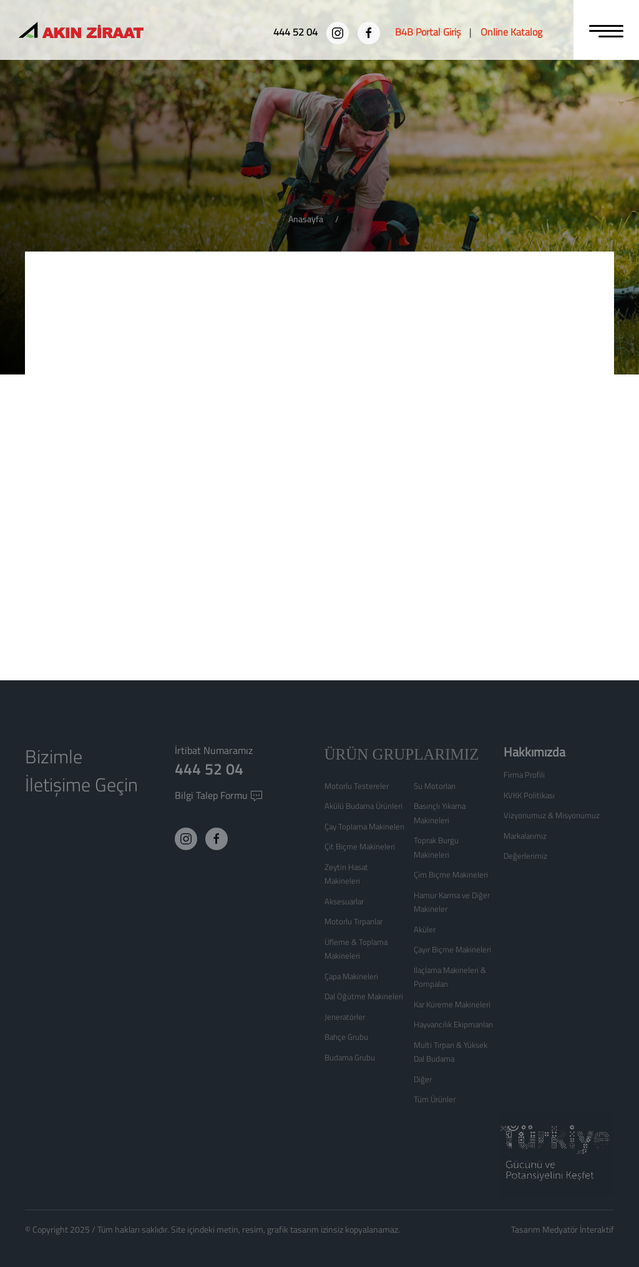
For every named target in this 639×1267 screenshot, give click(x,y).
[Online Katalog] (511, 31)
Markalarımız (525, 835)
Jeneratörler (344, 1016)
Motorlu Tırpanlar (353, 921)
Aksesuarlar (344, 901)
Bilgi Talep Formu (219, 795)
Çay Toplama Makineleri (364, 826)
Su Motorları (435, 786)
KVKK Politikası (529, 795)
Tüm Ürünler (435, 1099)
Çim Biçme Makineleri (451, 874)
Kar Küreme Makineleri (452, 1004)
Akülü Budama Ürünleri (363, 806)
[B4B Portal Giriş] (428, 31)
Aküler (425, 929)
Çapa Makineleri (351, 976)
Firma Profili (524, 774)
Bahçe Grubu (346, 1036)
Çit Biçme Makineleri (359, 846)
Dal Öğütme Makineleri (363, 996)
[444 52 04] (296, 31)
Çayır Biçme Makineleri (452, 949)
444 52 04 (209, 769)
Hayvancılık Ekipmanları (453, 1024)
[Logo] (103, 31)
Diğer (423, 1079)
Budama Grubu (349, 1057)
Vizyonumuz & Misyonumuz (552, 815)
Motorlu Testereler (356, 786)
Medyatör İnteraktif (578, 1229)
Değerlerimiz (525, 855)
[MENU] (606, 30)
